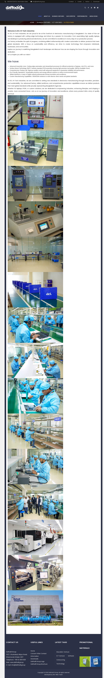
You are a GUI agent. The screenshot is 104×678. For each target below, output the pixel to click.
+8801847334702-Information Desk (16, 2)
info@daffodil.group (38, 2)
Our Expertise (70, 16)
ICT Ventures (57, 22)
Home (40, 16)
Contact (71, 2)
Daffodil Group (53, 673)
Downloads (34, 659)
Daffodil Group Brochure (39, 664)
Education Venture (62, 652)
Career (80, 2)
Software (71, 656)
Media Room (93, 16)
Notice (87, 2)
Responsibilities (82, 16)
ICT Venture (60, 656)
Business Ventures (58, 16)
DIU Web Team (58, 675)
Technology (60, 664)
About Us (47, 16)
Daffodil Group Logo (37, 661)
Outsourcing (60, 660)
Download (96, 2)
